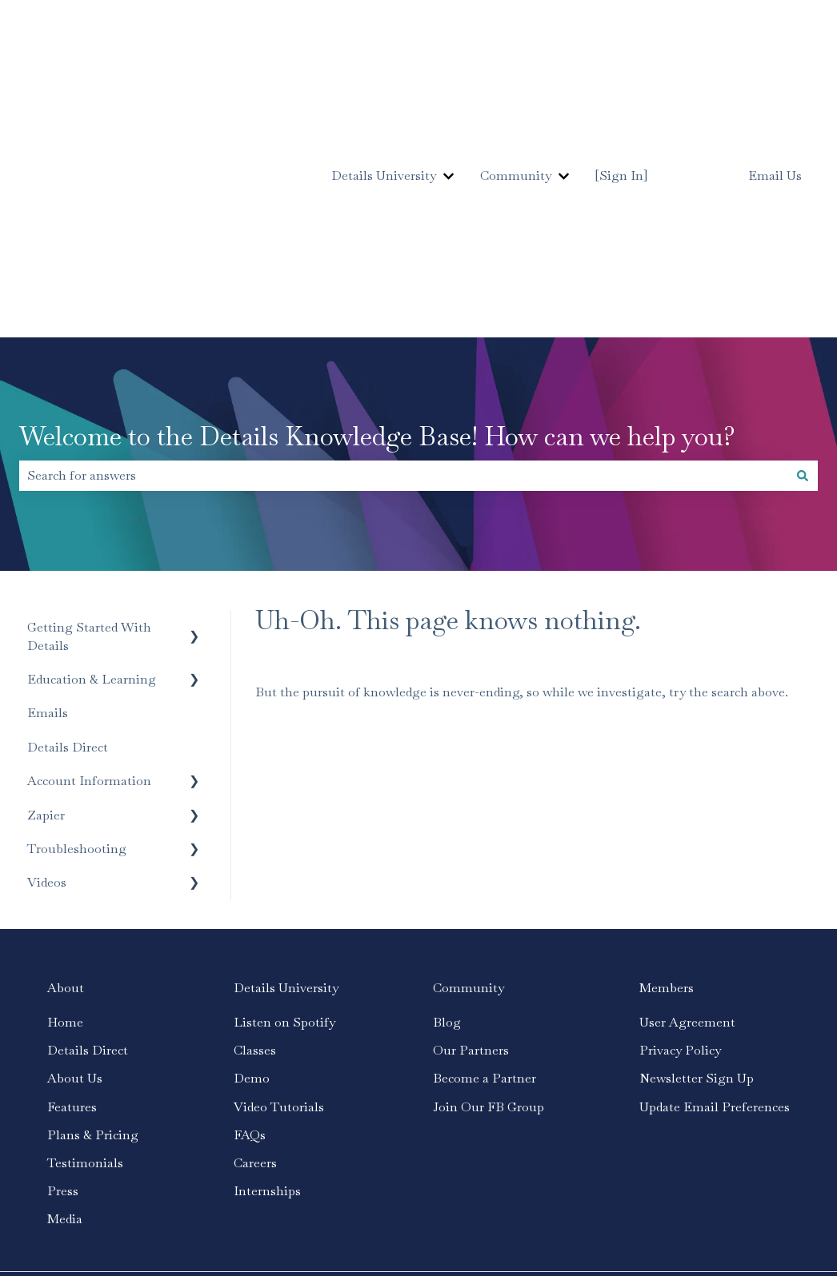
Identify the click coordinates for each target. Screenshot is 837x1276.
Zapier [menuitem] (46, 603)
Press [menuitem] (62, 979)
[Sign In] (621, 69)
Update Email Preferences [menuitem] (714, 895)
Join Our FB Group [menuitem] (488, 895)
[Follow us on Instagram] (734, 1111)
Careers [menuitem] (255, 951)
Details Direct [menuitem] (67, 535)
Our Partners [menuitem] (471, 838)
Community (515, 69)
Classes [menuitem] (255, 838)
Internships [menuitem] (267, 979)
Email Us (775, 70)
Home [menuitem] (65, 810)
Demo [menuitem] (252, 866)
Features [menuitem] (72, 895)
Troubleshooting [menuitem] (76, 636)
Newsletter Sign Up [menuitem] (696, 866)
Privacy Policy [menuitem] (680, 838)
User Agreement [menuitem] (687, 810)
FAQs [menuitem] (250, 923)
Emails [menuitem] (47, 500)
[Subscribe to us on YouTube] (770, 1111)
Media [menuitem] (64, 1007)
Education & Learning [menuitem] (91, 467)
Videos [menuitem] (46, 670)
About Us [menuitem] (74, 866)
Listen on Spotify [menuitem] (284, 810)
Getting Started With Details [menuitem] (89, 424)
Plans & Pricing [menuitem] (92, 923)
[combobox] (403, 264)
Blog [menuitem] (447, 810)
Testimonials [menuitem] (85, 951)
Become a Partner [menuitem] (484, 866)
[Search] (802, 264)
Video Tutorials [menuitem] (279, 895)
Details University (383, 69)
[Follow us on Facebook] (699, 1111)
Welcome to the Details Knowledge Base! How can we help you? (377, 224)
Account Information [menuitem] (89, 568)
